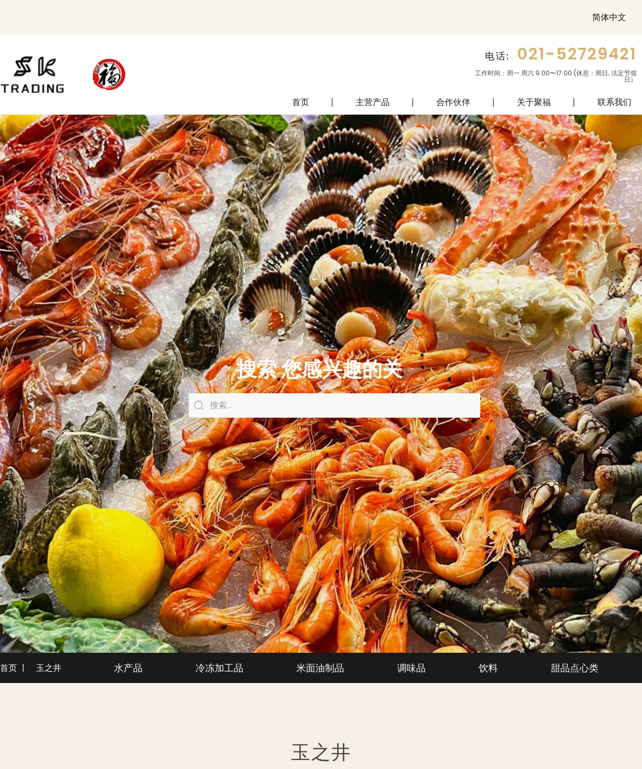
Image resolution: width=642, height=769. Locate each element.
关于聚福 (534, 102)
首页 (300, 102)
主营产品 (373, 102)
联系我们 (614, 102)
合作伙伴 (453, 102)
